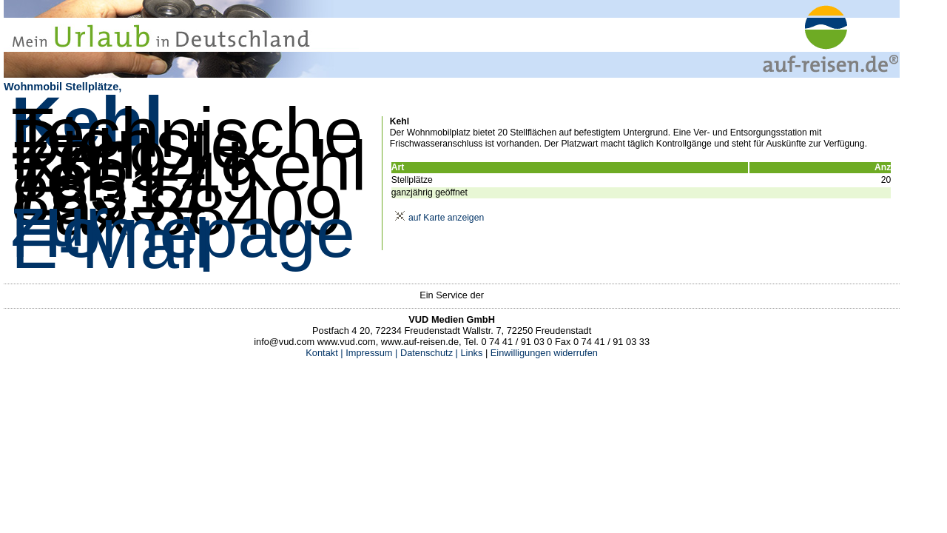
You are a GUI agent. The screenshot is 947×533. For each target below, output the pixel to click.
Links (470, 352)
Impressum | (371, 352)
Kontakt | (324, 352)
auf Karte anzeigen (437, 217)
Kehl (87, 121)
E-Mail (110, 243)
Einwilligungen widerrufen (544, 352)
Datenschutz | (427, 352)
